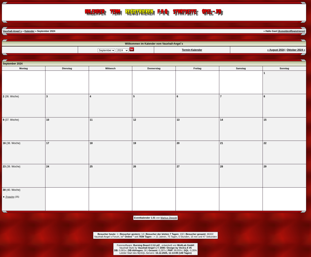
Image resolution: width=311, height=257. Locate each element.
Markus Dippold (169, 217)
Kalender (29, 31)
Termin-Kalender (192, 49)
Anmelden (284, 31)
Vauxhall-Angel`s (12, 31)
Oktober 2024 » (296, 49)
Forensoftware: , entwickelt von (155, 245)
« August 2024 (276, 49)
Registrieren (297, 31)
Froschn (9, 196)
